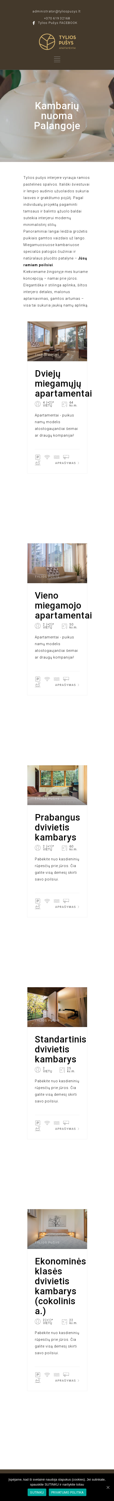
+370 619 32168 (57, 18)
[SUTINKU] (107, 1487)
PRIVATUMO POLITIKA (67, 1492)
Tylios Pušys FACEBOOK (57, 23)
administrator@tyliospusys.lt (56, 11)
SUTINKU (37, 1492)
